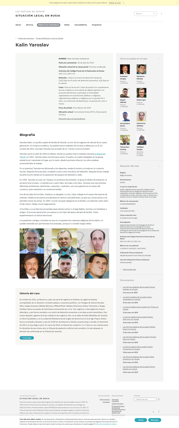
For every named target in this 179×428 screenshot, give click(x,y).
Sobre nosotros (105, 399)
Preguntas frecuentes (115, 400)
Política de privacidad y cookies (105, 424)
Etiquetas (96, 25)
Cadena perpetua (117, 403)
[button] (64, 253)
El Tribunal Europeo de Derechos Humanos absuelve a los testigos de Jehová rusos (118, 409)
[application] (64, 253)
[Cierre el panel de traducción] (177, 3)
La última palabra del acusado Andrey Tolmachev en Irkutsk (138, 348)
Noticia (29, 25)
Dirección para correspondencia (72, 119)
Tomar (140, 420)
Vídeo (67, 25)
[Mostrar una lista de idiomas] (124, 3)
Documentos (81, 25)
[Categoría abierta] (158, 399)
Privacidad (106, 402)
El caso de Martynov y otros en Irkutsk (49, 38)
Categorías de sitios (142, 399)
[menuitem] (18, 25)
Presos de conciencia (48, 25)
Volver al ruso (114, 3)
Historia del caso (129, 270)
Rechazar (155, 420)
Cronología (26, 338)
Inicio (18, 25)
